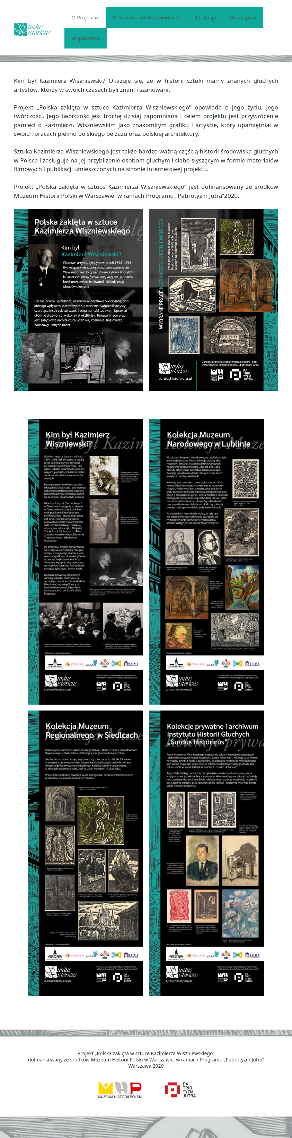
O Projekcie (85, 17)
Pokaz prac (243, 17)
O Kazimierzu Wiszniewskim (146, 17)
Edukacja (205, 17)
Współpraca (85, 38)
